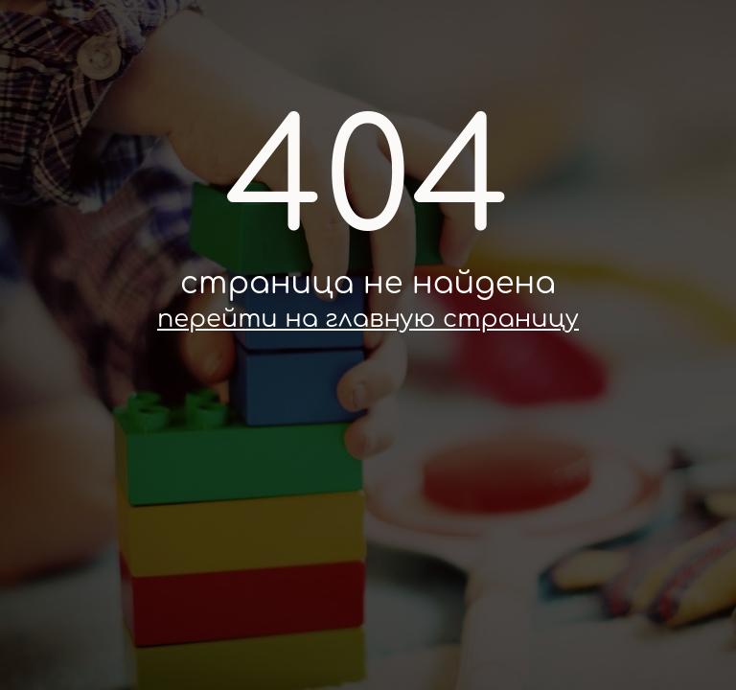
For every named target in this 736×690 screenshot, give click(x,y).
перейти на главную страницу (368, 319)
